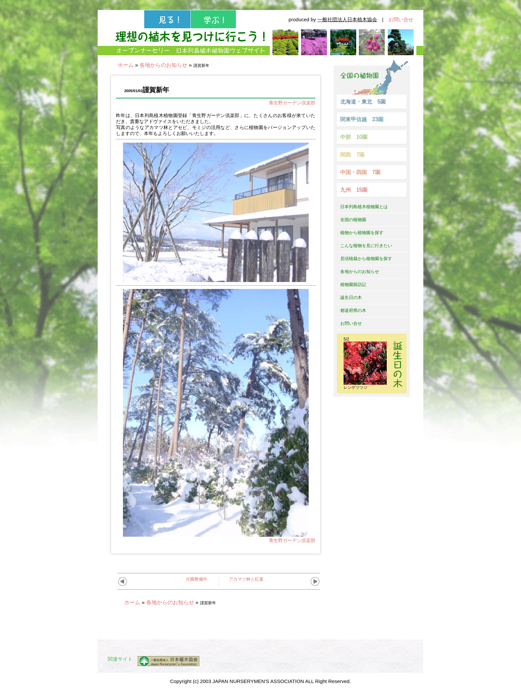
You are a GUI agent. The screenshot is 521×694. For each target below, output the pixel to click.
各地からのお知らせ (163, 65)
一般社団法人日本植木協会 (347, 19)
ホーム (126, 65)
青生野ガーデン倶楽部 (292, 102)
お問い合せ (400, 19)
